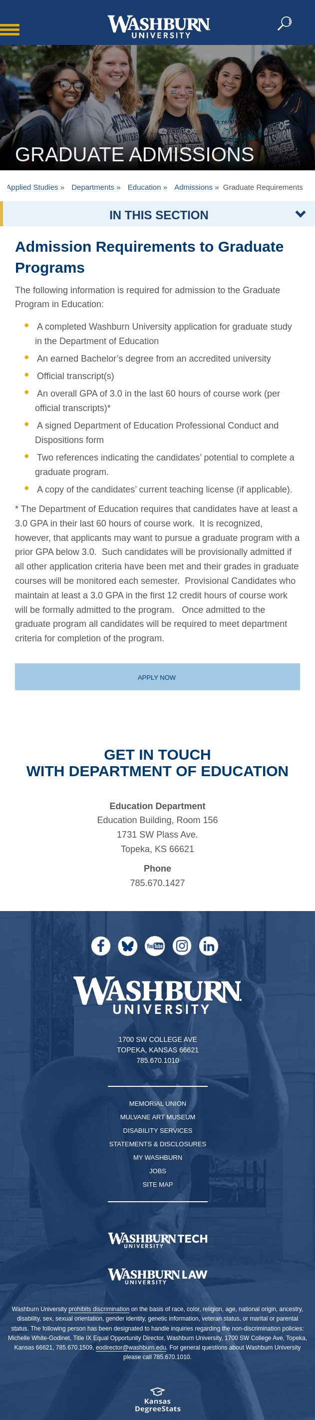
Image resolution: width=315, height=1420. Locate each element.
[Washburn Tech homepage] (157, 1240)
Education (144, 187)
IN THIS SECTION (159, 215)
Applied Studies (32, 187)
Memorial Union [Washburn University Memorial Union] (157, 1103)
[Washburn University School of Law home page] (157, 1276)
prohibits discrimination (98, 1309)
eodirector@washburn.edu (131, 1347)
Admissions (193, 187)
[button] (285, 23)
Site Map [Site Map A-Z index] (158, 1184)
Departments (92, 187)
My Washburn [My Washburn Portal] (157, 1157)
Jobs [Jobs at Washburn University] (157, 1171)
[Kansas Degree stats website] (157, 1403)
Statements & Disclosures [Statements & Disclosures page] (158, 1144)
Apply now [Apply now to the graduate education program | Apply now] (157, 677)
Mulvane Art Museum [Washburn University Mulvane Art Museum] (158, 1117)
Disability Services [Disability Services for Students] (158, 1130)
